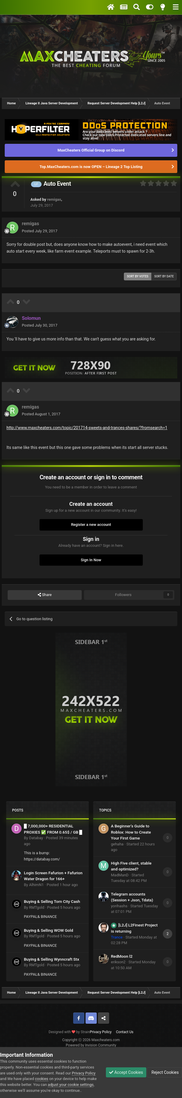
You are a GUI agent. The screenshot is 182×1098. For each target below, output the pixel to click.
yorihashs (119, 906)
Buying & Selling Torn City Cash (52, 901)
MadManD (120, 875)
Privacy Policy (101, 1032)
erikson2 (118, 962)
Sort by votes (137, 276)
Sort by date (164, 276)
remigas (54, 199)
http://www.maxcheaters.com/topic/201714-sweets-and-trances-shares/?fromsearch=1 (86, 427)
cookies (41, 1078)
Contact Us (124, 1032)
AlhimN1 (36, 885)
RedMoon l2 (121, 956)
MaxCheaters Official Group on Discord (91, 150)
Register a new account (91, 524)
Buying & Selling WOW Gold (48, 930)
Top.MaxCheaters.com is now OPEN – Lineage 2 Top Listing (91, 166)
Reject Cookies (164, 1072)
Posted (39, 231)
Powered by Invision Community (91, 1045)
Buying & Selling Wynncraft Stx (51, 959)
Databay (36, 838)
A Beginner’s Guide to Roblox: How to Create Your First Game (131, 832)
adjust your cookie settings (71, 1084)
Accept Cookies (126, 1072)
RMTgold (36, 907)
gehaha (117, 844)
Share (45, 594)
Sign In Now (91, 560)
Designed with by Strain (69, 1032)
